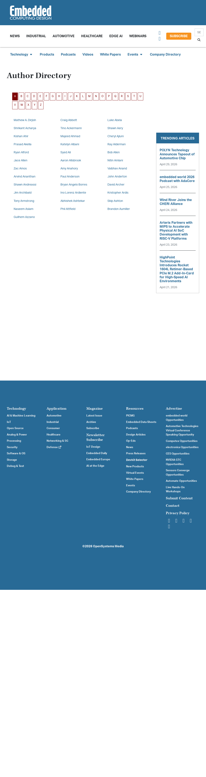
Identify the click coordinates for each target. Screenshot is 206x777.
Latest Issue (94, 415)
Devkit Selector (136, 460)
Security (12, 447)
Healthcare (92, 36)
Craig (68, 120)
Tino (71, 128)
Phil (67, 209)
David (115, 184)
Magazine (94, 408)
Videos (87, 54)
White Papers (110, 54)
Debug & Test (15, 466)
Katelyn (69, 144)
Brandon (118, 209)
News (129, 447)
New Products (135, 466)
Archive (91, 422)
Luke (114, 120)
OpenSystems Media (108, 546)
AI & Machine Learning (21, 415)
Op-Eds (131, 441)
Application (56, 408)
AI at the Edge (95, 466)
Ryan (21, 152)
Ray (116, 144)
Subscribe (179, 36)
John (117, 176)
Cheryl (115, 136)
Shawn (115, 128)
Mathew (25, 120)
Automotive (64, 36)
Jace (20, 160)
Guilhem (24, 217)
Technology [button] (21, 54)
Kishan (21, 136)
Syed (65, 152)
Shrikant (25, 128)
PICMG (130, 415)
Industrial (36, 36)
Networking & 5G (57, 441)
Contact (172, 505)
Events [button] (135, 54)
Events (130, 485)
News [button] (15, 36)
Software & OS (16, 453)
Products (47, 54)
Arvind (24, 176)
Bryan (73, 184)
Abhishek (72, 200)
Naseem (23, 209)
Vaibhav (117, 168)
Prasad (22, 144)
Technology (16, 408)
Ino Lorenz (73, 192)
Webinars (137, 36)
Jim (22, 192)
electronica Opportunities (182, 447)
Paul (70, 176)
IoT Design (93, 447)
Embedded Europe (98, 459)
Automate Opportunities (181, 481)
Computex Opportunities (182, 441)
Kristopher (117, 192)
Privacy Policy (177, 513)
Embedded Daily (96, 453)
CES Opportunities (177, 453)
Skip (115, 200)
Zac (20, 168)
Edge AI (116, 36)
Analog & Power (17, 434)
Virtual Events (135, 473)
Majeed (70, 136)
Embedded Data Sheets (141, 422)
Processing (14, 441)
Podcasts (68, 54)
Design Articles (136, 434)
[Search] (199, 32)
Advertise (174, 408)
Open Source (15, 428)
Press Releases (136, 453)
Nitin (115, 160)
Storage (12, 460)
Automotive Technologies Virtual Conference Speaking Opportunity (182, 430)
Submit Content (179, 498)
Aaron (70, 160)
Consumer (53, 428)
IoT (9, 422)
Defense (54, 447)
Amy (69, 168)
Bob (113, 152)
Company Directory (165, 54)
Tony (24, 200)
